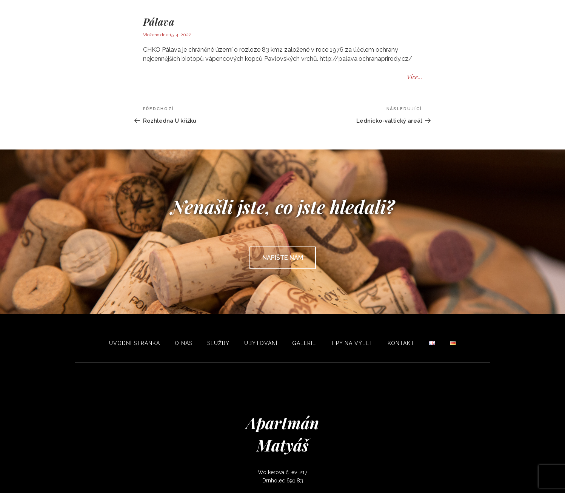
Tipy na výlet (352, 343)
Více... (414, 77)
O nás (183, 343)
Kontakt (401, 343)
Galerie (304, 343)
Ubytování (260, 343)
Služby (218, 343)
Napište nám (282, 257)
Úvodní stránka (134, 343)
